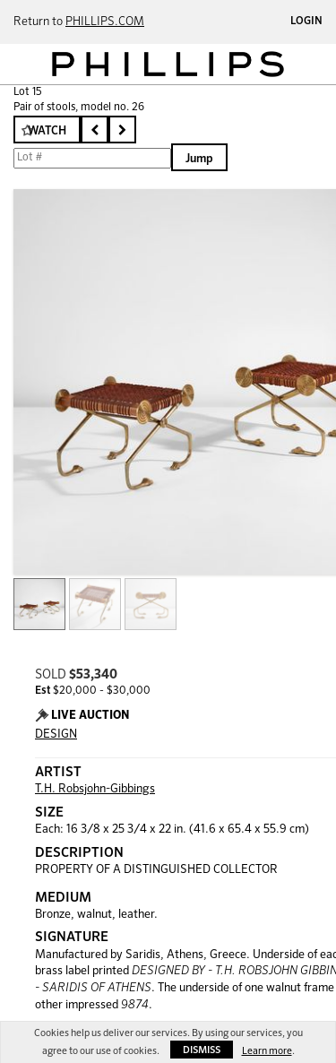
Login (306, 21)
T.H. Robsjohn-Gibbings (95, 789)
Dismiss (201, 1050)
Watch (47, 131)
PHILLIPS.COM (104, 22)
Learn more (267, 1051)
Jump (199, 159)
